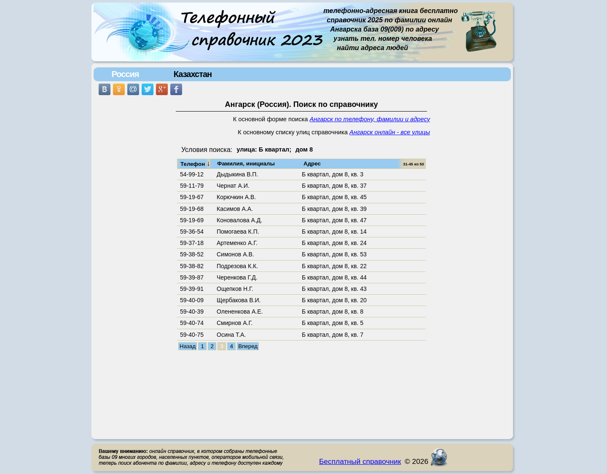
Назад (188, 346)
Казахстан (193, 74)
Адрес (312, 163)
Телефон (195, 163)
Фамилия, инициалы (246, 163)
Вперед (248, 346)
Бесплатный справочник (360, 461)
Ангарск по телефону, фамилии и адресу (370, 119)
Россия (125, 74)
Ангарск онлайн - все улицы (389, 132)
